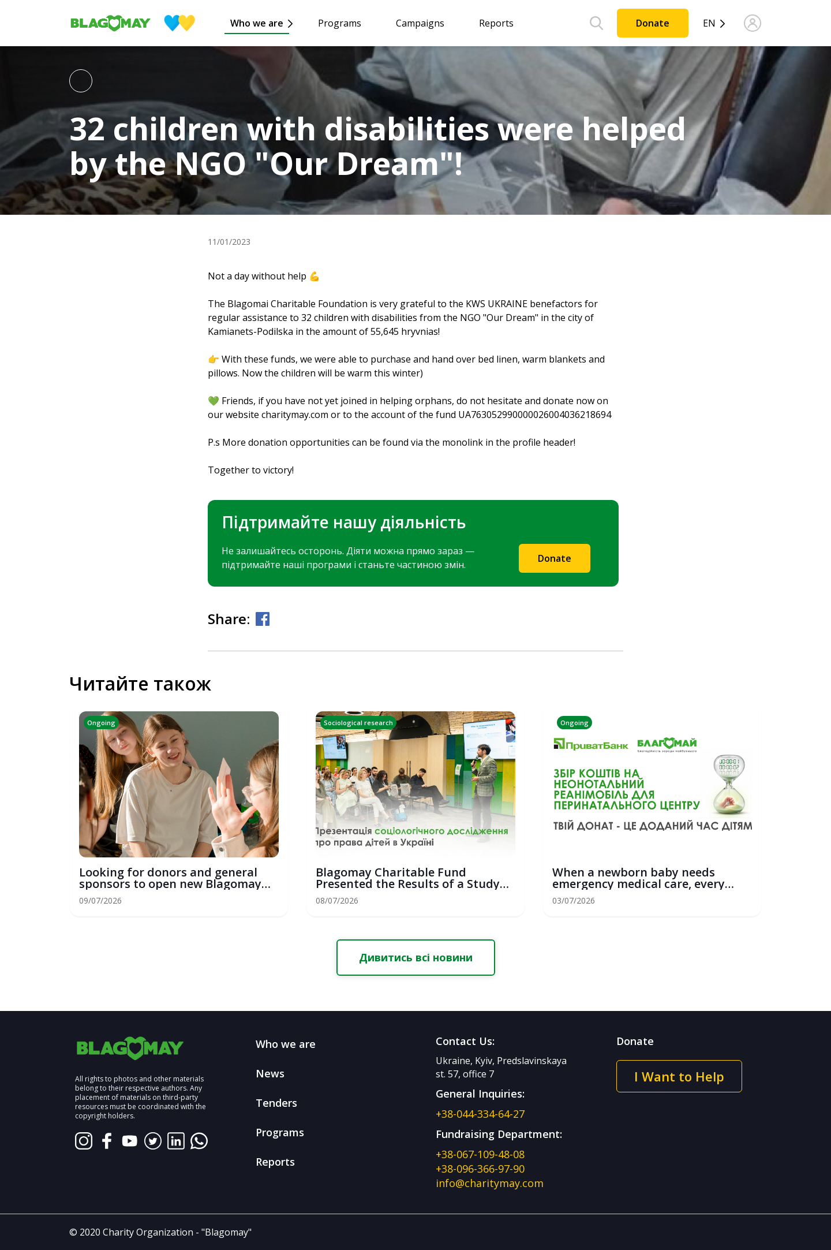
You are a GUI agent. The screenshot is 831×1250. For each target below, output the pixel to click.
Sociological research (358, 722)
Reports (496, 23)
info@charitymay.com (490, 1183)
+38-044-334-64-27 (480, 1114)
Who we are (256, 23)
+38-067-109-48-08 (480, 1154)
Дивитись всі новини (416, 957)
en (709, 23)
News (270, 1073)
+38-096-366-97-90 (480, 1169)
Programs (339, 23)
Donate (652, 23)
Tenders (276, 1103)
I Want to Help (679, 1076)
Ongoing (101, 722)
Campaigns (420, 23)
